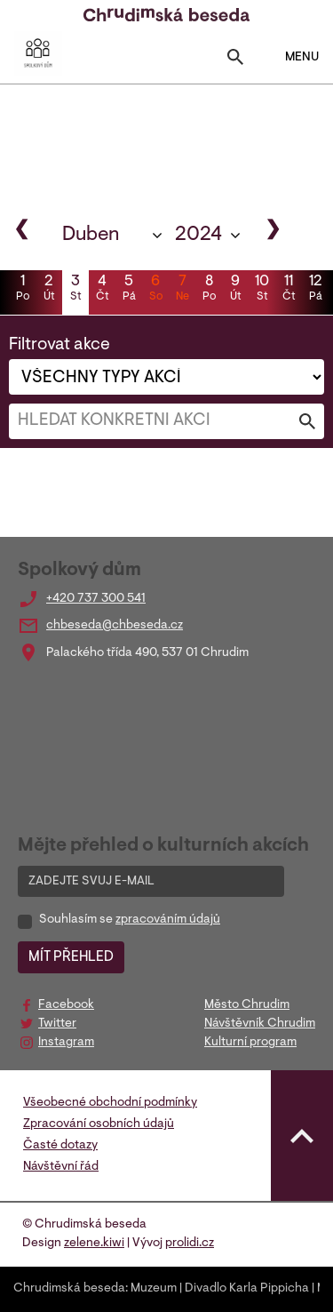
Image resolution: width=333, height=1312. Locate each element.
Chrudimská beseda (69, 1289)
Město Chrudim (246, 1005)
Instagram (66, 1042)
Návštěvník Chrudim (259, 1024)
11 (288, 290)
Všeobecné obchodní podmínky (110, 1103)
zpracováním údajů (167, 920)
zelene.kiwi (94, 1243)
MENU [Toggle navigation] (291, 57)
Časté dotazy (60, 1146)
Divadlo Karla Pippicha (247, 1289)
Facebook (66, 1005)
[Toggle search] (235, 61)
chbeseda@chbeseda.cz (114, 626)
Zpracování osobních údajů (98, 1124)
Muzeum (154, 1289)
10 (262, 290)
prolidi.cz (189, 1243)
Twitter (57, 1024)
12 (315, 290)
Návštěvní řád (61, 1167)
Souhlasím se (129, 920)
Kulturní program (250, 1042)
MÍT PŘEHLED (71, 957)
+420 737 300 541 (96, 599)
